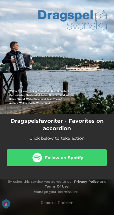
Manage (41, 192)
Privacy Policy (86, 181)
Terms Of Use (56, 186)
